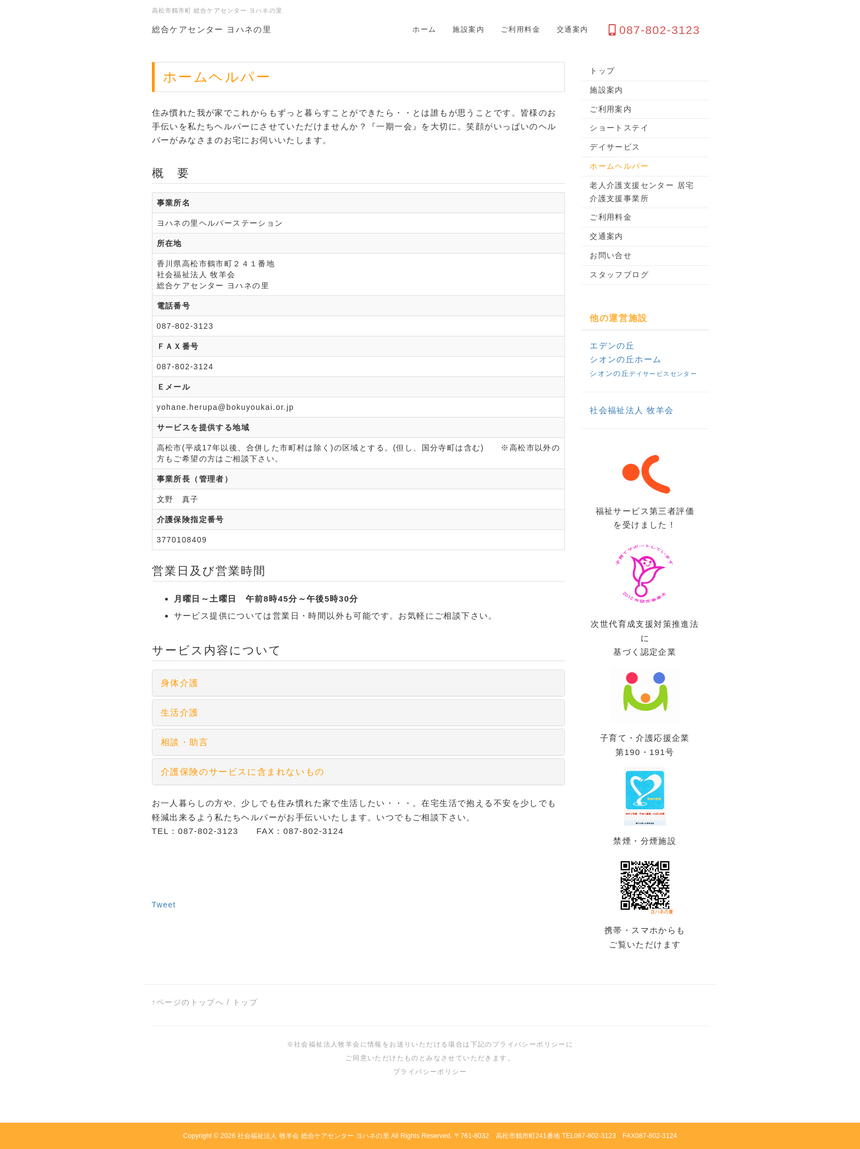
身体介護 (180, 683)
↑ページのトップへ (188, 1002)
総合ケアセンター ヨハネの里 (212, 29)
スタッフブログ (619, 274)
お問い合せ (611, 255)
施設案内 (468, 29)
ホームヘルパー (619, 166)
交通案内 (573, 29)
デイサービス (615, 146)
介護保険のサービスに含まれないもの (243, 771)
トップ (602, 70)
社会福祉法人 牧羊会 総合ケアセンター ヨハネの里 (313, 1136)
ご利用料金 (520, 29)
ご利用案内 (611, 109)
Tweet (164, 904)
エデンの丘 (612, 345)
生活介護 (180, 712)
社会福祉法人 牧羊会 (632, 410)
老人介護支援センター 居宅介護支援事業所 (642, 192)
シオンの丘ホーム (625, 359)
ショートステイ (619, 127)
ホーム (424, 29)
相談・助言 (185, 742)
